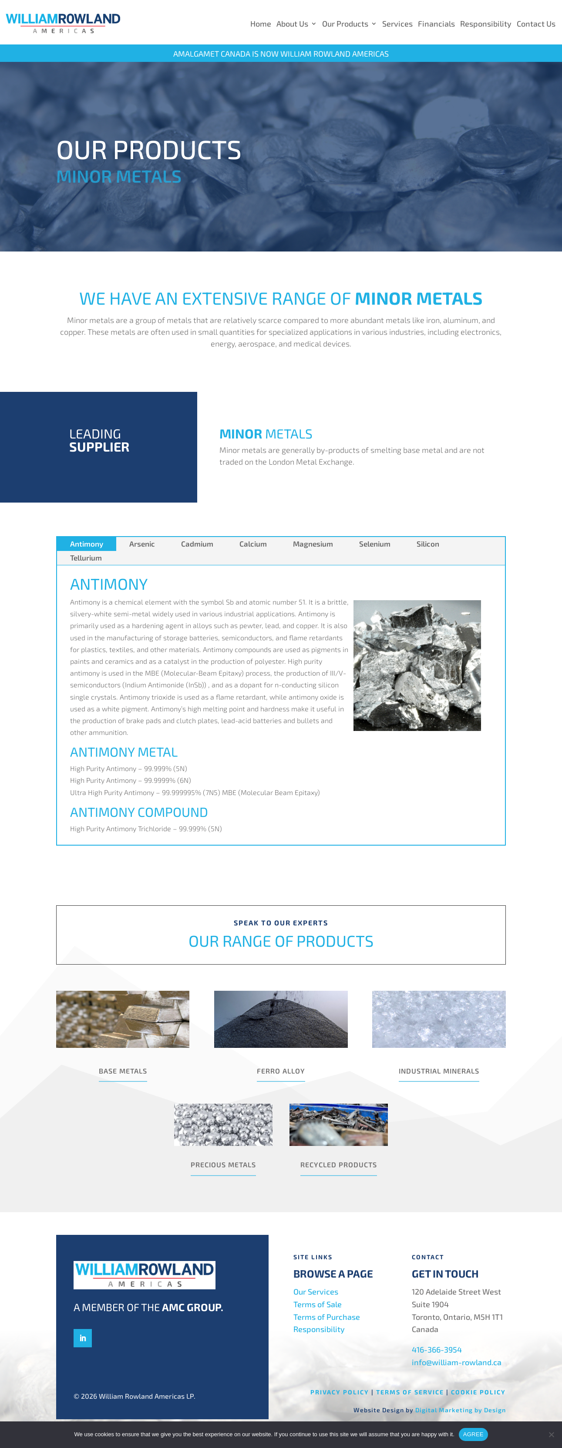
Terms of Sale (317, 1304)
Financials (436, 23)
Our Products (345, 23)
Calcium (253, 543)
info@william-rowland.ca (456, 1362)
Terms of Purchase (326, 1317)
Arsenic (142, 543)
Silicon (428, 543)
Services (397, 23)
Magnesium (313, 543)
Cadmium (197, 543)
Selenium (374, 543)
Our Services (315, 1291)
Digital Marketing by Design (460, 1410)
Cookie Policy (478, 1392)
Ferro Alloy (281, 1071)
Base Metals (123, 1071)
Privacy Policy (339, 1392)
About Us (292, 23)
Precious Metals (223, 1164)
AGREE (473, 1434)
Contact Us (536, 23)
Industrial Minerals (439, 1071)
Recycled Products (338, 1164)
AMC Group (191, 1307)
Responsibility (486, 23)
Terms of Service (410, 1392)
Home (260, 23)
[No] (551, 1434)
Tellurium (86, 557)
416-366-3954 (437, 1349)
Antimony (86, 543)
